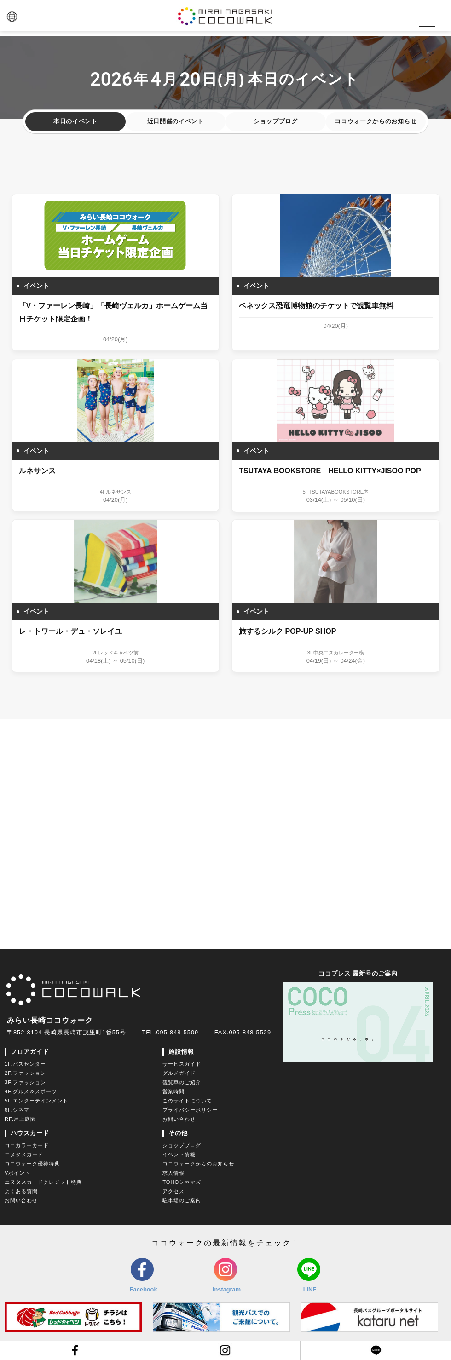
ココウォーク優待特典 (32, 1164)
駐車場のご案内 (181, 1201)
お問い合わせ (179, 1119)
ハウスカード (30, 1133)
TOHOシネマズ (181, 1182)
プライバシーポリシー (190, 1110)
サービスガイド (181, 1064)
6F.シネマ (17, 1110)
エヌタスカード (24, 1155)
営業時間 (173, 1092)
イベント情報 (179, 1155)
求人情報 (173, 1173)
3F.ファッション (25, 1082)
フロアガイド (30, 1052)
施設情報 (181, 1052)
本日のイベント (75, 122)
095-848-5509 (177, 1032)
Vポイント (17, 1173)
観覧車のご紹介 (181, 1082)
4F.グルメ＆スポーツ (31, 1092)
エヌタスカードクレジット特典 (43, 1182)
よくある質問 (21, 1191)
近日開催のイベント (175, 122)
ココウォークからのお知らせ (375, 122)
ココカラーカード (27, 1145)
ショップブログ (275, 122)
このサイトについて (187, 1101)
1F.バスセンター (25, 1064)
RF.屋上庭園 (20, 1119)
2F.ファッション (25, 1073)
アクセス (173, 1191)
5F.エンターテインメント (36, 1101)
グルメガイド (179, 1073)
